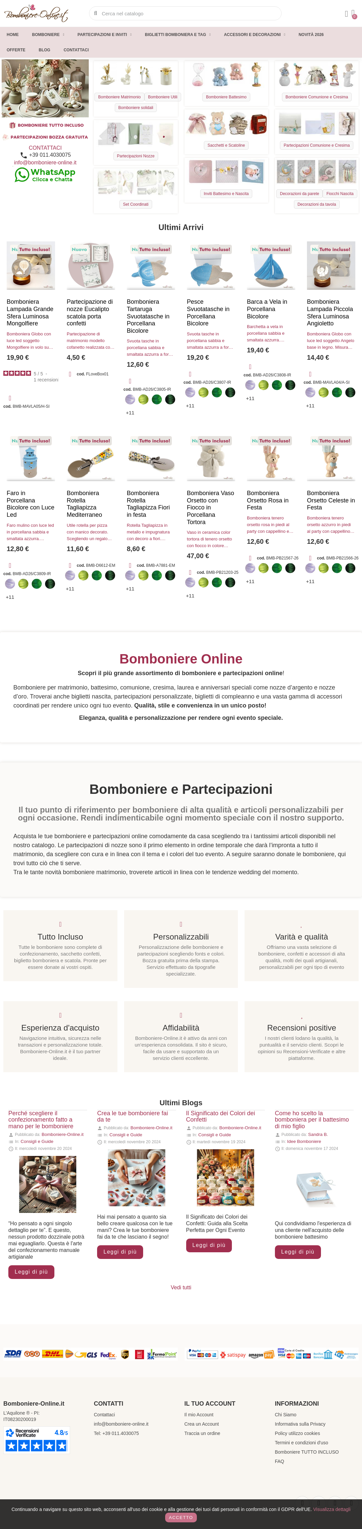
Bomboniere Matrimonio (119, 97)
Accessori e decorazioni (254, 35)
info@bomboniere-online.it (45, 162)
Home (13, 34)
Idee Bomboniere (304, 1141)
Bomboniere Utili (162, 97)
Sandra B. (318, 1134)
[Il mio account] (346, 14)
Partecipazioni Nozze (136, 156)
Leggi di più (31, 1272)
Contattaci (76, 50)
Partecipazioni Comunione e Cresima (317, 145)
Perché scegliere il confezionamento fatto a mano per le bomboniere (40, 1120)
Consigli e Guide (37, 1141)
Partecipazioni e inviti (104, 35)
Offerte (16, 50)
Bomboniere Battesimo (226, 97)
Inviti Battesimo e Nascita (226, 193)
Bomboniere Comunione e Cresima (317, 97)
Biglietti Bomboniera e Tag (178, 35)
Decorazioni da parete (299, 193)
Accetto (181, 1517)
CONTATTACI (45, 148)
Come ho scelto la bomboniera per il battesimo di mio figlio (312, 1120)
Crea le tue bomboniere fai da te (132, 1116)
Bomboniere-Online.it (63, 1134)
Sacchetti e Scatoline (226, 145)
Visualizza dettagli (332, 1509)
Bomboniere (48, 35)
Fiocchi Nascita (339, 193)
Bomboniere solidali (135, 107)
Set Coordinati (135, 204)
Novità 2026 (311, 34)
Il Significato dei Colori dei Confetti (220, 1116)
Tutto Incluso (60, 936)
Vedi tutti (181, 1287)
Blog (44, 50)
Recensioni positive (301, 1027)
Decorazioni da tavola (317, 204)
